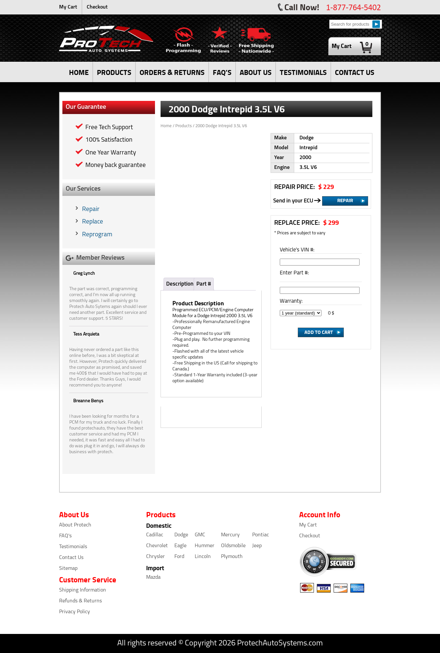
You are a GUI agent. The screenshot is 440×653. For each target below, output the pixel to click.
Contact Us (71, 557)
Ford (179, 556)
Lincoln (203, 556)
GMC (200, 535)
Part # (203, 284)
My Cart (68, 7)
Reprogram (97, 235)
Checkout (97, 7)
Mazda (153, 577)
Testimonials (73, 546)
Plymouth (232, 556)
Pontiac (260, 535)
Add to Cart (318, 332)
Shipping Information (82, 590)
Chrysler (155, 556)
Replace (92, 222)
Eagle (180, 545)
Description (179, 284)
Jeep (257, 545)
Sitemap (68, 568)
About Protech (75, 525)
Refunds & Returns (80, 601)
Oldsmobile (233, 545)
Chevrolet (157, 545)
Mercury (230, 535)
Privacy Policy (74, 612)
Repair (90, 209)
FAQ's (65, 536)
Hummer (204, 545)
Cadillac (154, 535)
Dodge (181, 535)
